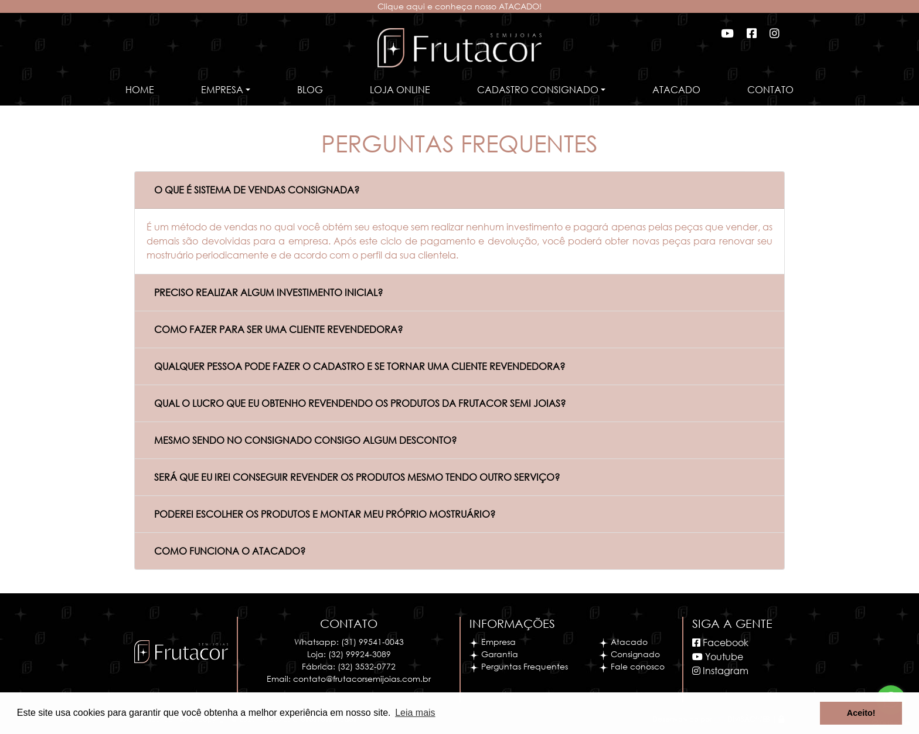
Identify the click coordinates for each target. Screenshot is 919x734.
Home (139, 89)
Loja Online (400, 89)
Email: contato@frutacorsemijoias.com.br (349, 678)
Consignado (629, 654)
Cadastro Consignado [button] (537, 89)
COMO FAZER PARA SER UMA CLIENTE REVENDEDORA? (278, 329)
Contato (770, 89)
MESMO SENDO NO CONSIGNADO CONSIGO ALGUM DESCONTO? (305, 440)
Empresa (492, 641)
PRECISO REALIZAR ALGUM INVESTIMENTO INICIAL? (268, 292)
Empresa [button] (222, 89)
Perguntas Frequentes (518, 666)
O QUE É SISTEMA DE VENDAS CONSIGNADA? (256, 190)
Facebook (720, 642)
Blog (310, 89)
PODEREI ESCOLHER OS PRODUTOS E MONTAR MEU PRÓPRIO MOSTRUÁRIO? (324, 514)
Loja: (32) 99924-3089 (349, 654)
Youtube (717, 656)
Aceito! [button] (861, 713)
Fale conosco (632, 666)
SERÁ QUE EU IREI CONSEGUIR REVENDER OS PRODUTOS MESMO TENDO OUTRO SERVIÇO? (357, 477)
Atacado (676, 89)
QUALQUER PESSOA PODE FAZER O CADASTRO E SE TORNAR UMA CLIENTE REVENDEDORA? (359, 366)
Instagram (720, 670)
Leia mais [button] (415, 713)
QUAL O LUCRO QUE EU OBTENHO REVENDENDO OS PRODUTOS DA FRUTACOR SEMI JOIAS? (360, 403)
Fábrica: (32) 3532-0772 (349, 666)
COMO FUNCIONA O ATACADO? (229, 551)
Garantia (493, 654)
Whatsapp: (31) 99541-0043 (349, 641)
